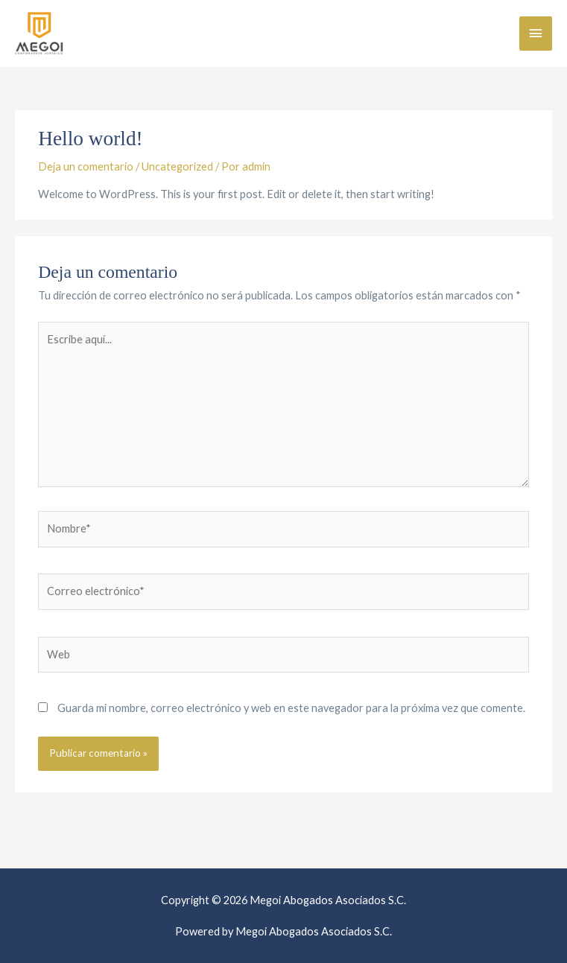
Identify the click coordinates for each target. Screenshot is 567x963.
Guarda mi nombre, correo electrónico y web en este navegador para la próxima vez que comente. (291, 708)
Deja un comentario (85, 166)
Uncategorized (177, 166)
